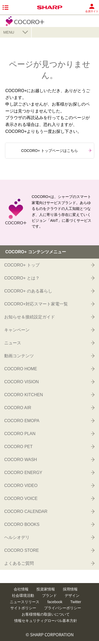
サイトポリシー (23, 608)
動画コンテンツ (49, 356)
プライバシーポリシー (62, 608)
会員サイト (91, 8)
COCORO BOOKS (49, 524)
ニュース (49, 343)
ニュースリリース (24, 602)
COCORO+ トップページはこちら (56, 150)
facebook (54, 602)
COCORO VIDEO (49, 485)
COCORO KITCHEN (49, 394)
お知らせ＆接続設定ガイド (49, 317)
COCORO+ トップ (49, 265)
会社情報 (21, 589)
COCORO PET (49, 446)
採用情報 (70, 589)
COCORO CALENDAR (49, 511)
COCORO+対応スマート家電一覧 (49, 304)
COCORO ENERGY (49, 472)
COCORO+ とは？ (49, 278)
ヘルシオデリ (49, 537)
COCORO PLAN (49, 433)
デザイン (72, 595)
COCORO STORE (49, 550)
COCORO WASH (49, 459)
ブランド (49, 595)
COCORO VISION (49, 381)
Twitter (75, 602)
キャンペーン (49, 330)
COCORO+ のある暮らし (49, 291)
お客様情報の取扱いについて (46, 614)
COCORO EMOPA (49, 420)
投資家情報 (45, 589)
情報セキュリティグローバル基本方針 (45, 621)
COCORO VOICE (49, 498)
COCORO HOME (49, 368)
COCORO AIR (49, 407)
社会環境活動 (23, 595)
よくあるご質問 (49, 563)
